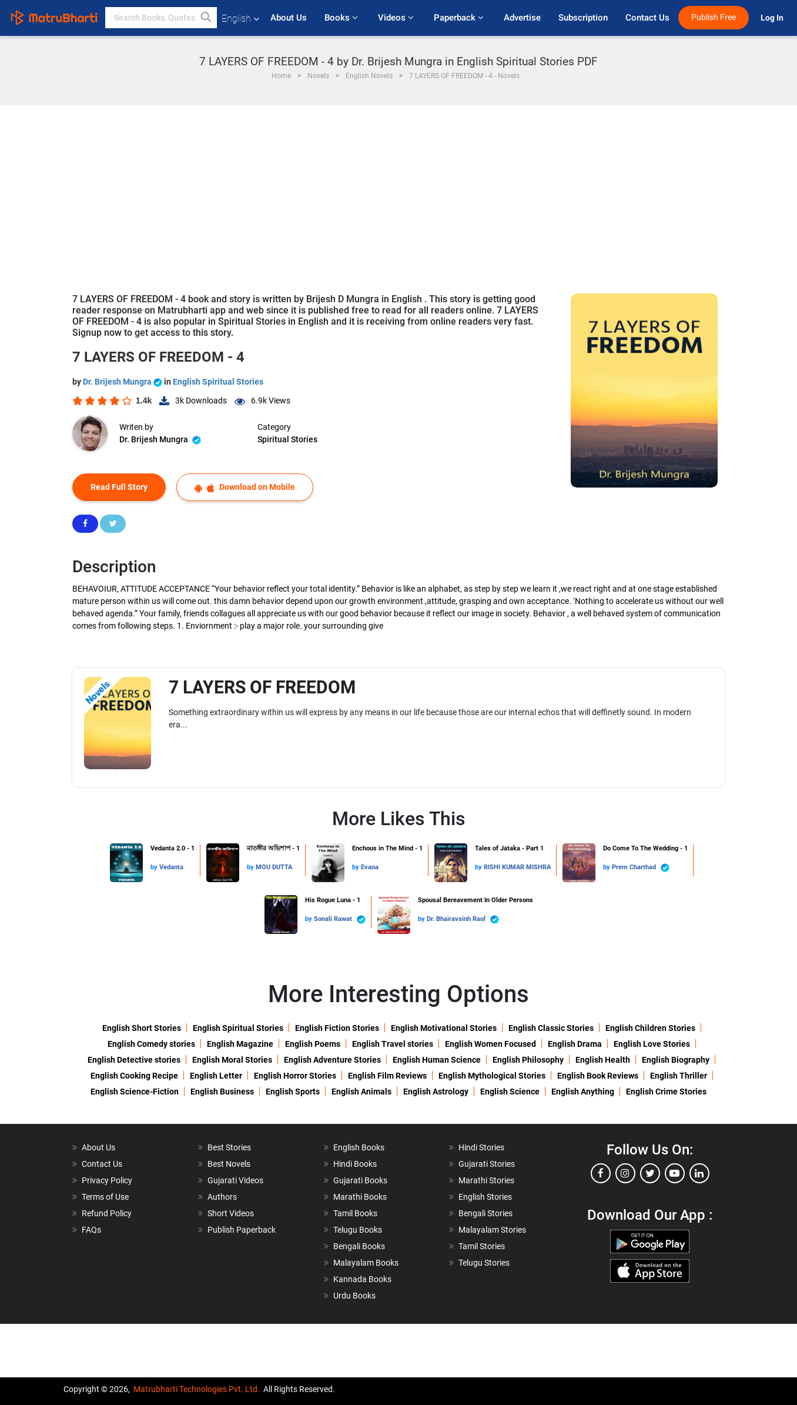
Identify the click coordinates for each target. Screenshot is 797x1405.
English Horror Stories (295, 1075)
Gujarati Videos (235, 1180)
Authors (222, 1197)
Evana (370, 867)
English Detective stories (134, 1059)
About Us (288, 17)
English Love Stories (652, 1044)
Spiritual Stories (287, 439)
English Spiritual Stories (218, 381)
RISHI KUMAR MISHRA (517, 867)
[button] (206, 17)
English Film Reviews (387, 1075)
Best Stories (229, 1147)
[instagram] (625, 1173)
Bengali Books (359, 1246)
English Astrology (435, 1091)
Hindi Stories (481, 1147)
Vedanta (171, 867)
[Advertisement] (398, 193)
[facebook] (601, 1173)
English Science (510, 1091)
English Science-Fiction (135, 1091)
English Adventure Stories (332, 1059)
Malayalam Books (366, 1262)
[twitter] (650, 1173)
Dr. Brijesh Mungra (123, 381)
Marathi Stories (486, 1180)
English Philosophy (528, 1059)
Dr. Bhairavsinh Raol (463, 919)
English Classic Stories (551, 1028)
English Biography (675, 1059)
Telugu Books (357, 1229)
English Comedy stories (151, 1044)
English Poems (312, 1044)
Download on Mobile (245, 487)
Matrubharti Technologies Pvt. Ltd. (196, 1389)
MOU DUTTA (274, 867)
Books (342, 17)
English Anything (582, 1091)
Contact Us (647, 17)
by (154, 867)
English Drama (575, 1044)
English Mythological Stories (491, 1075)
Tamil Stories (481, 1246)
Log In (773, 18)
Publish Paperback (241, 1229)
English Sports (293, 1091)
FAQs (91, 1229)
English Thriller (678, 1075)
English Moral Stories (232, 1059)
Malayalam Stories (492, 1229)
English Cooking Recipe (134, 1075)
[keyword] (161, 17)
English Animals (361, 1091)
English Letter (216, 1075)
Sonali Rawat (340, 919)
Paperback (460, 17)
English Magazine (240, 1044)
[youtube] (675, 1173)
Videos (397, 17)
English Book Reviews (597, 1075)
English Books (358, 1147)
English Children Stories (650, 1028)
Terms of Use (105, 1197)
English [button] (240, 18)
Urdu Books (354, 1295)
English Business (222, 1091)
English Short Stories (141, 1028)
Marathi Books (360, 1197)
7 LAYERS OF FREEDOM (262, 687)
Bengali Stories (485, 1213)
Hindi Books (355, 1164)
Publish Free (713, 17)
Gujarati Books (360, 1180)
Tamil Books (355, 1213)
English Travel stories (392, 1044)
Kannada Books (362, 1279)
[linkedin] (699, 1173)
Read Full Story (119, 487)
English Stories (485, 1197)
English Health (602, 1059)
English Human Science (437, 1059)
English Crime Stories (666, 1091)
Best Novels (228, 1164)
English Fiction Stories (337, 1028)
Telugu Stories (484, 1262)
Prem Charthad (640, 867)
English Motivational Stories (444, 1028)
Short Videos (230, 1213)
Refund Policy (107, 1213)
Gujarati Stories (486, 1164)
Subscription (583, 17)
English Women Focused (490, 1044)
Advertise (522, 17)
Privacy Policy (107, 1180)
